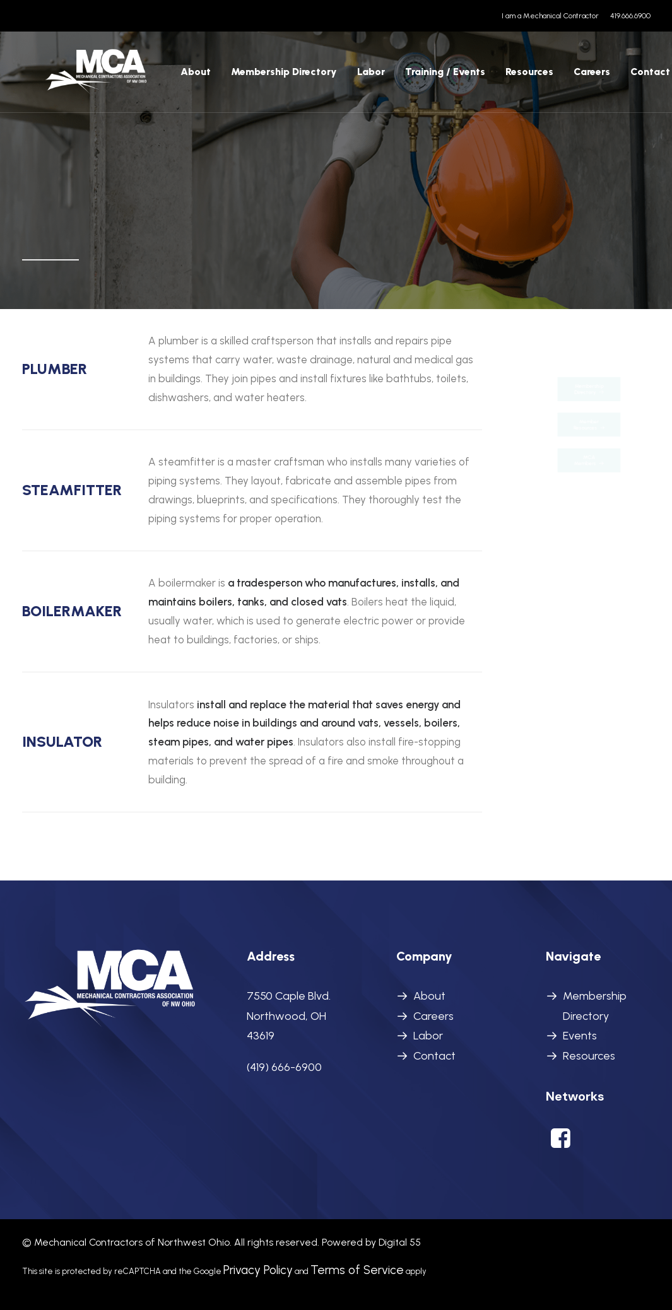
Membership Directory (241, 77)
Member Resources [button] (589, 424)
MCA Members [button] (589, 494)
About (153, 77)
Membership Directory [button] (590, 355)
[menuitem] (552, 16)
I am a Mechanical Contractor (550, 15)
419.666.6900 (630, 15)
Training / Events (402, 77)
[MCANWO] (75, 77)
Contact (607, 77)
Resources (486, 77)
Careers (549, 77)
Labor (428, 1036)
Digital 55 (400, 1242)
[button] (560, 1144)
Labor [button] (328, 77)
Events (580, 1036)
